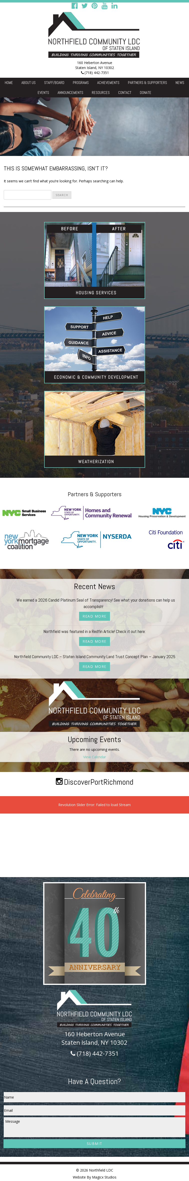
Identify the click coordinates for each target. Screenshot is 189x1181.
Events (43, 92)
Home (9, 82)
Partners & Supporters (147, 82)
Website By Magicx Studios (94, 1177)
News (180, 82)
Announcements (70, 92)
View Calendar (94, 757)
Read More (94, 616)
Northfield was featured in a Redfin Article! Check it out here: (94, 631)
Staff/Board (54, 82)
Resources (101, 92)
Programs (81, 82)
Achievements (108, 82)
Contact (124, 92)
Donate (145, 92)
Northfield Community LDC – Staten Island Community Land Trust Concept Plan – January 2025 (94, 656)
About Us (28, 82)
